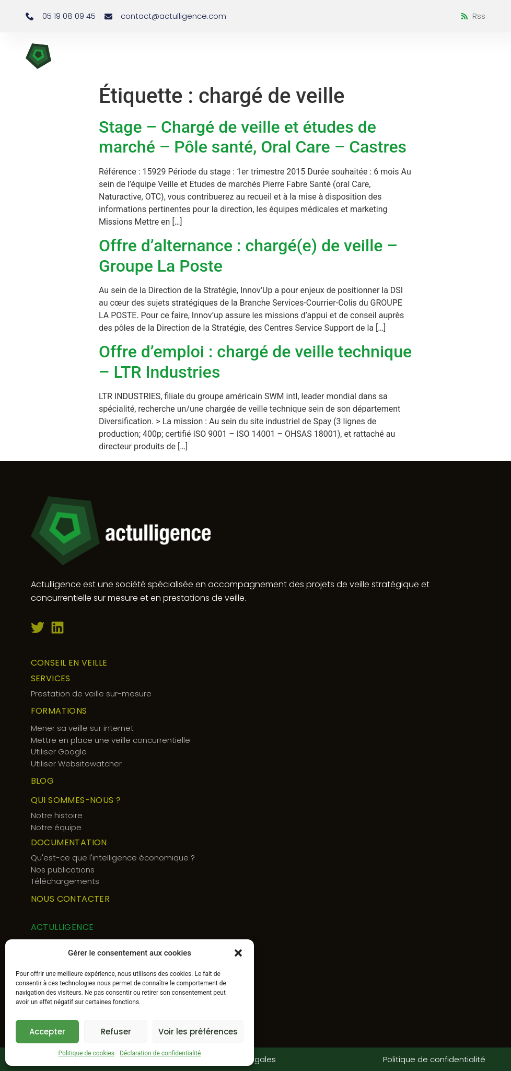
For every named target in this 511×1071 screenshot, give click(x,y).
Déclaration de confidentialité (160, 1053)
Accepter (47, 1031)
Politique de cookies (86, 1053)
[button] (238, 953)
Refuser (116, 1031)
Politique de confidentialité (434, 1059)
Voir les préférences (198, 1031)
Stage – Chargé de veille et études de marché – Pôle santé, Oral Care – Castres (253, 137)
